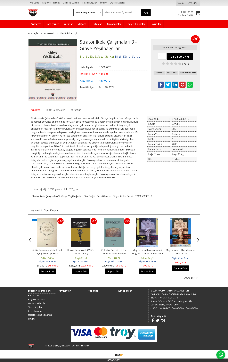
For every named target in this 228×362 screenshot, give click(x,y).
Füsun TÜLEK (114, 258)
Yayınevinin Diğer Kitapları (45, 210)
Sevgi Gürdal (81, 258)
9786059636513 (143, 196)
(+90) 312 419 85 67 (160, 308)
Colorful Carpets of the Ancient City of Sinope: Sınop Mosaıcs (114, 253)
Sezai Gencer (104, 196)
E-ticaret (109, 354)
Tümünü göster (189, 277)
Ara (146, 12)
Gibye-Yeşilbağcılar (71, 196)
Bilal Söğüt (89, 196)
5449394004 (178, 308)
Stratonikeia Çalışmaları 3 (46, 196)
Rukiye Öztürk (47, 258)
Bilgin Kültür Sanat (123, 196)
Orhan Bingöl (147, 258)
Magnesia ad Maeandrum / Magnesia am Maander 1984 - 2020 (147, 253)
